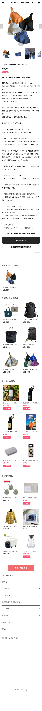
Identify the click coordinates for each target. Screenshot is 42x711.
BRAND (4, 582)
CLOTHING (6, 589)
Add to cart (21, 240)
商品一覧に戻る (21, 568)
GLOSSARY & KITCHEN (11, 602)
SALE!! (4, 629)
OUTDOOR (6, 595)
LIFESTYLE (6, 609)
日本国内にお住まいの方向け (21, 247)
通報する (37, 252)
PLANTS (5, 615)
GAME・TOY (6, 622)
